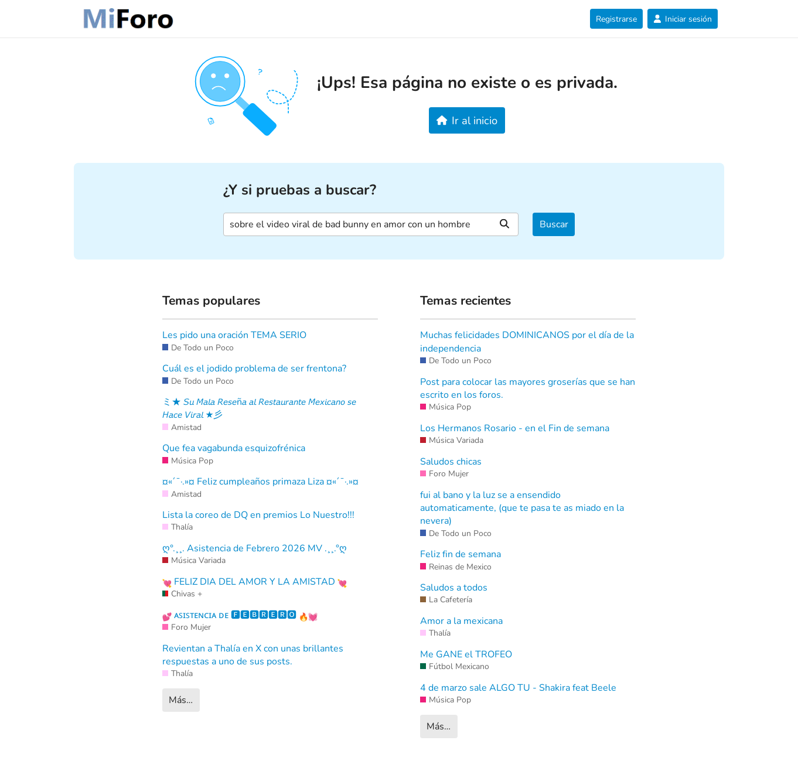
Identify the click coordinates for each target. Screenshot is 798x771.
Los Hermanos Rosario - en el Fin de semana (514, 428)
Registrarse (616, 19)
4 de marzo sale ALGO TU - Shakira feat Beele (518, 687)
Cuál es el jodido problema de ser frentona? (254, 368)
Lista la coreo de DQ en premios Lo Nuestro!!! (258, 515)
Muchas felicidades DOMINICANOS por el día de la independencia (527, 341)
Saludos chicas (451, 461)
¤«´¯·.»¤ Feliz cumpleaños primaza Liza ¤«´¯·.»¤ (260, 481)
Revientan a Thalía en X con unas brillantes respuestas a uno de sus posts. (252, 655)
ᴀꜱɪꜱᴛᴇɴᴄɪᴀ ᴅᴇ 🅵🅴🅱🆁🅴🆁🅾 (240, 615)
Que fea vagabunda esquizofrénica (233, 448)
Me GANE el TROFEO (466, 654)
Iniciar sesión (682, 19)
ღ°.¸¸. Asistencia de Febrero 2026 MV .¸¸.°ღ (254, 548)
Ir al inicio (467, 120)
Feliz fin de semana (460, 554)
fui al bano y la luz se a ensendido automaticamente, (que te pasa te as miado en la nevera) (522, 508)
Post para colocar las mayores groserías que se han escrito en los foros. (527, 388)
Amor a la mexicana (461, 621)
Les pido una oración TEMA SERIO (234, 335)
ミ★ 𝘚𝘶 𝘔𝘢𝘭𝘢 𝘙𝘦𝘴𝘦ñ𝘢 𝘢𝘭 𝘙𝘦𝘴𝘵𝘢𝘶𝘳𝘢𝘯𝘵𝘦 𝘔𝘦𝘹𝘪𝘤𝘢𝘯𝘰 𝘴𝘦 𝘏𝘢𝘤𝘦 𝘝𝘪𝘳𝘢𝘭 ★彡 (259, 408)
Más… (181, 700)
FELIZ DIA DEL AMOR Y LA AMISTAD (254, 581)
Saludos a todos (453, 587)
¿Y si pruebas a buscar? (299, 190)
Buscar (554, 224)
